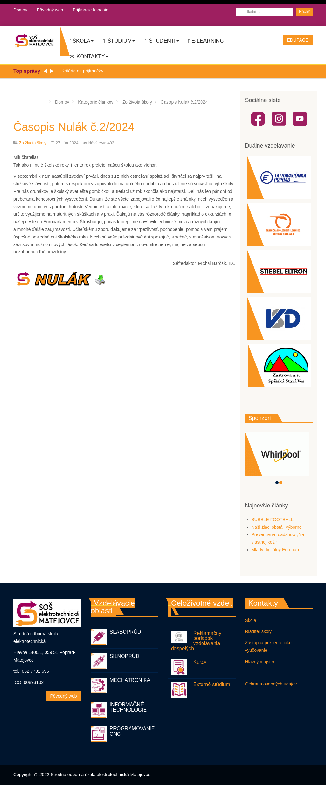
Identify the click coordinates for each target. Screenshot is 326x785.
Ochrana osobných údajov (271, 683)
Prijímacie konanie (91, 9)
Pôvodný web (50, 9)
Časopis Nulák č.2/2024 (73, 127)
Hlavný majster (260, 661)
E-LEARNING (206, 41)
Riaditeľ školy (258, 631)
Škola (82, 41)
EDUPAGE (297, 40)
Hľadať (304, 11)
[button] (277, 482)
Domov (20, 9)
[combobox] (264, 12)
